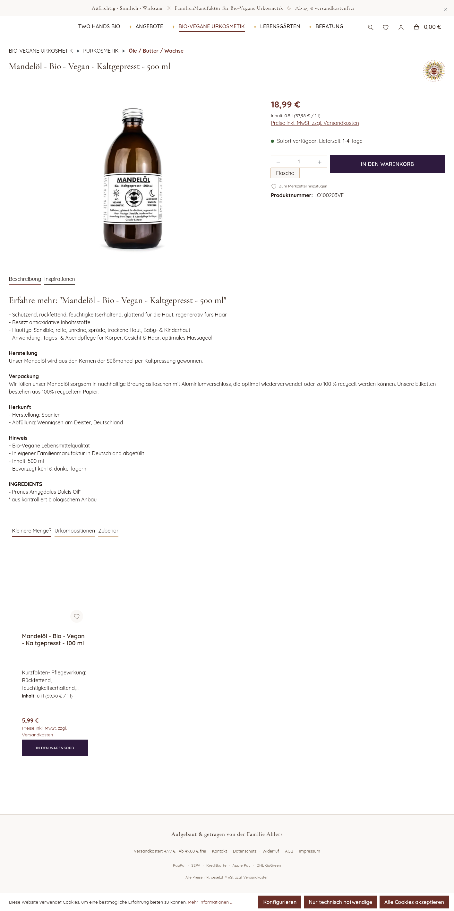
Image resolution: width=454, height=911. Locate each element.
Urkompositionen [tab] (75, 557)
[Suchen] (370, 40)
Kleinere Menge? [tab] (31, 557)
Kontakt (219, 851)
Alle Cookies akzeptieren (414, 902)
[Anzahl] (299, 188)
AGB (289, 851)
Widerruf (270, 851)
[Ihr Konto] (401, 40)
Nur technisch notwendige (340, 902)
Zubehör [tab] (108, 557)
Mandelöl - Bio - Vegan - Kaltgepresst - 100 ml (53, 667)
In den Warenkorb (387, 191)
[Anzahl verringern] (278, 188)
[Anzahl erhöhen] (320, 188)
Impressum (309, 851)
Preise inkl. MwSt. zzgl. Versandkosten (315, 150)
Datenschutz (245, 851)
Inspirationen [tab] (59, 306)
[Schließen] (445, 8)
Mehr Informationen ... (210, 902)
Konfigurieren (279, 902)
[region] (134, 205)
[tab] (25, 306)
